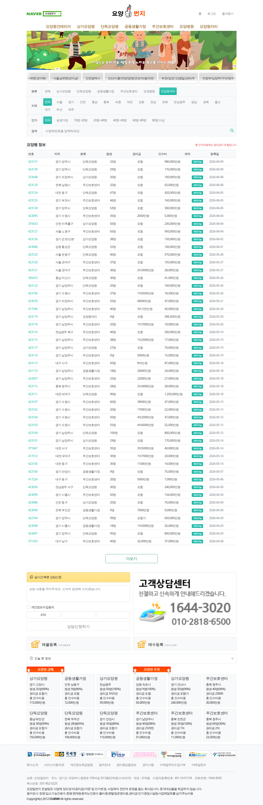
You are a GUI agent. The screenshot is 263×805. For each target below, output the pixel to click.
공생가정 (62, 120)
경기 (71, 102)
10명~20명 (80, 120)
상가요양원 (86, 26)
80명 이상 (158, 120)
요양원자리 (209, 26)
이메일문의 (199, 765)
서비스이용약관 (54, 765)
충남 (94, 102)
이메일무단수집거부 (173, 765)
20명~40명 (100, 120)
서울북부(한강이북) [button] (33, 78)
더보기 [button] (131, 558)
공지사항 (148, 765)
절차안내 (104, 765)
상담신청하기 (78, 626)
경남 (194, 102)
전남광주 (179, 102)
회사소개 (32, 765)
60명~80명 (139, 120)
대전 (130, 102)
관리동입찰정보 (126, 765)
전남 (153, 102)
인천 (83, 102)
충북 (106, 102)
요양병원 (186, 26)
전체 (47, 91)
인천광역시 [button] (93, 78)
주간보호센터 (162, 26)
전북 (165, 102)
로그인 (211, 13)
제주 (71, 109)
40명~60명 (120, 120)
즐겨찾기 (227, 13)
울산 (217, 102)
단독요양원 (109, 26)
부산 (59, 109)
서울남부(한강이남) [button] (65, 78)
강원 (141, 102)
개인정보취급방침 (81, 765)
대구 (47, 109)
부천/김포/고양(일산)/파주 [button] (177, 78)
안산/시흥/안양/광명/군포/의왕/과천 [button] (131, 78)
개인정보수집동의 (42, 607)
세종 (118, 102)
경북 (206, 102)
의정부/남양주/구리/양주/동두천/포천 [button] (226, 78)
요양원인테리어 (58, 26)
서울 (59, 102)
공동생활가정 (135, 26)
